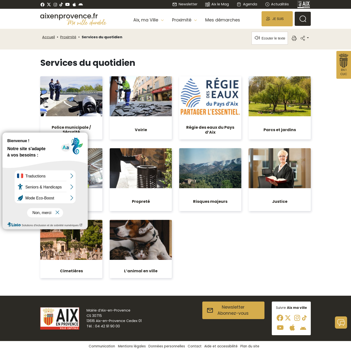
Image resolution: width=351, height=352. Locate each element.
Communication (102, 346)
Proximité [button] (182, 20)
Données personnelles (166, 346)
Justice (279, 201)
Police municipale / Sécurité (71, 130)
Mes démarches (222, 20)
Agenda (247, 4)
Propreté (141, 201)
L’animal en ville (140, 271)
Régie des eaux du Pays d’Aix (210, 130)
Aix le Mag (217, 4)
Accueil (48, 37)
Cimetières (71, 271)
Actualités (277, 4)
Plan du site (249, 346)
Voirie (141, 130)
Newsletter (184, 4)
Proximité (68, 37)
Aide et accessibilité (221, 346)
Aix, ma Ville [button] (146, 20)
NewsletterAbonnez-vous (227, 310)
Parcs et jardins (279, 130)
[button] (277, 18)
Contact (195, 346)
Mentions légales (132, 346)
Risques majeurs (210, 201)
